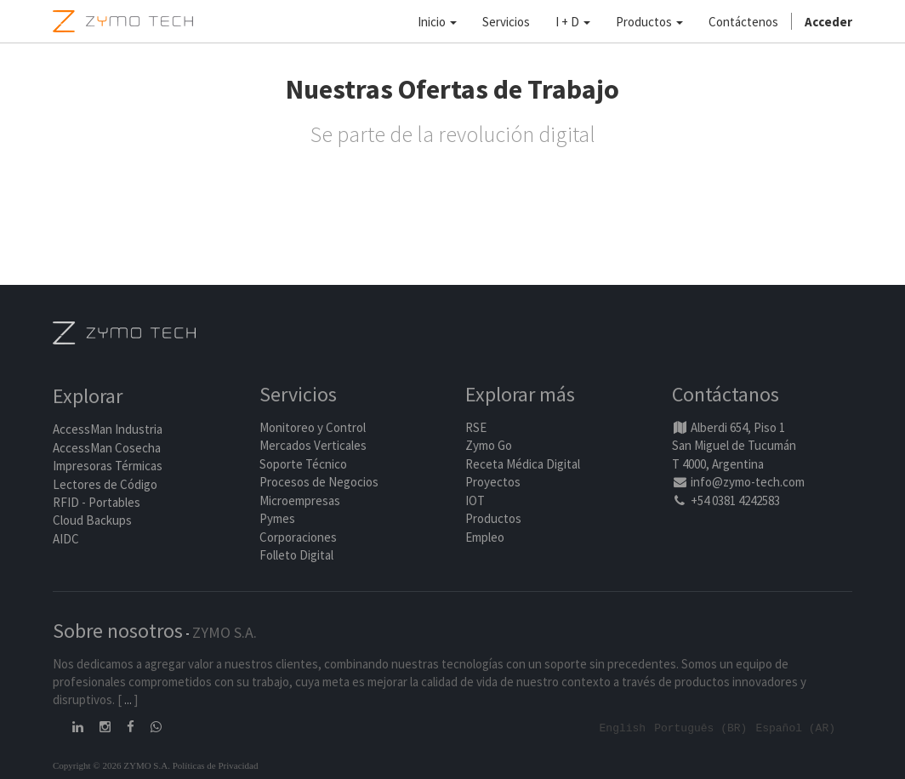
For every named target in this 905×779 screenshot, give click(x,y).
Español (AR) (795, 727)
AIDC (66, 539)
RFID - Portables (96, 502)
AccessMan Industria (107, 429)
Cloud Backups (92, 520)
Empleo (484, 537)
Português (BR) (700, 727)
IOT (475, 500)
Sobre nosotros (118, 630)
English (623, 727)
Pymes (277, 518)
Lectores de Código (105, 484)
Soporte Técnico (303, 464)
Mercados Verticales (313, 445)
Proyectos (493, 482)
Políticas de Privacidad (216, 764)
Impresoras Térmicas (107, 466)
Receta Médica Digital (522, 464)
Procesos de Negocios (319, 482)
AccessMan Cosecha (107, 448)
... (128, 699)
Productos (493, 518)
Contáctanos (725, 394)
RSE (476, 427)
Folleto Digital (297, 555)
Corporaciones (298, 537)
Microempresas (299, 500)
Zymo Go (488, 445)
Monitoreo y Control (312, 427)
